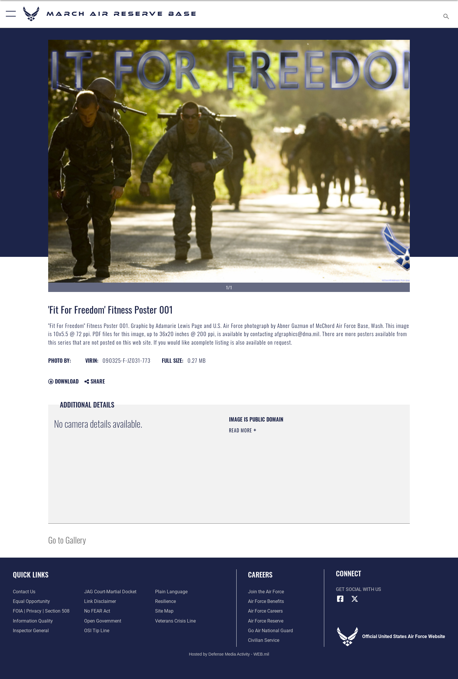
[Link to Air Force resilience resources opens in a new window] (165, 601)
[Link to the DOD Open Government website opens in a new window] (102, 621)
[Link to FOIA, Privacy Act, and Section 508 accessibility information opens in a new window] (41, 611)
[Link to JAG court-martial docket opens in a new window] (110, 591)
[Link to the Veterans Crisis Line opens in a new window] (175, 621)
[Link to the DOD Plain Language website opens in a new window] (171, 591)
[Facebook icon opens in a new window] (340, 598)
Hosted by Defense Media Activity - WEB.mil (229, 654)
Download (63, 381)
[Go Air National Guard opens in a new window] (270, 630)
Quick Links (30, 574)
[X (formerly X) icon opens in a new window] (354, 598)
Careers (260, 574)
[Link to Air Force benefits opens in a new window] (266, 601)
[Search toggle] (447, 14)
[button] (9, 14)
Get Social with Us (358, 589)
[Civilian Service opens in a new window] (263, 640)
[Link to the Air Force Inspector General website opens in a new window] (31, 630)
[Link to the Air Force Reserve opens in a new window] (265, 621)
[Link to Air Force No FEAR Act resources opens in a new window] (97, 611)
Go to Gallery (67, 539)
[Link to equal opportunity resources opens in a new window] (31, 601)
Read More (241, 430)
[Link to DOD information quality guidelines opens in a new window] (33, 621)
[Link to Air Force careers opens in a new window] (265, 611)
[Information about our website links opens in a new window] (100, 601)
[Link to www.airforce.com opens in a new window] (266, 591)
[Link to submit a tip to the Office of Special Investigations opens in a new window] (96, 630)
